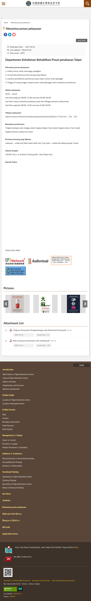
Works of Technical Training (13, 488)
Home (6, 23)
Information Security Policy (41, 580)
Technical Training (9, 480)
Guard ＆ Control (9, 440)
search (87, 3)
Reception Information (11, 422)
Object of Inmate (9, 382)
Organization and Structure (13, 385)
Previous (6, 303)
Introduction (8, 369)
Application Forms (10, 534)
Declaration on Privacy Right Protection (17, 580)
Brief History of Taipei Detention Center (18, 374)
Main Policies (7, 429)
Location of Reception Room (13, 403)
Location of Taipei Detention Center (16, 400)
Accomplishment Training (12, 462)
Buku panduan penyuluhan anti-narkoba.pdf (34, 340)
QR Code (6, 527)
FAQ (4, 414)
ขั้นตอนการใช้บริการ (11, 520)
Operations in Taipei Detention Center (17, 477)
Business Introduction (11, 389)
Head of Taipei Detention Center (15, 378)
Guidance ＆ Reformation (12, 466)
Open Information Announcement (63, 580)
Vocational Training (10, 472)
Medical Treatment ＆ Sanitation (14, 447)
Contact (5, 418)
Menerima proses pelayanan (20, 23)
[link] (5, 35)
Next (85, 303)
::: (1, 2)
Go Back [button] (83, 40)
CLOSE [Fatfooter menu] (81, 365)
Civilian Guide (8, 395)
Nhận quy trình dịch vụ (12, 514)
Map (76, 547)
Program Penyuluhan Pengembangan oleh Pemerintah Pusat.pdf (42, 330)
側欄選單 (3, 3)
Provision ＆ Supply (10, 444)
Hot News (6, 494)
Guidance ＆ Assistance (12, 453)
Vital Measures (8, 425)
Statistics (6, 500)
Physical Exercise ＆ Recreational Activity (18, 458)
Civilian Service (8, 409)
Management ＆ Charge (12, 435)
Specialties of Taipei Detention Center (17, 484)
